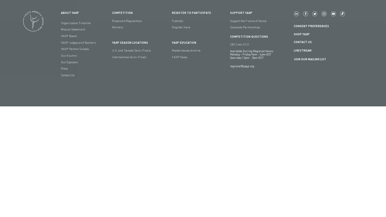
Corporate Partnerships (245, 27)
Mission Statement (73, 29)
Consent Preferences (311, 26)
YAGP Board (69, 36)
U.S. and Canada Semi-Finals (131, 50)
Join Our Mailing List (310, 59)
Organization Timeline (76, 23)
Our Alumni (69, 55)
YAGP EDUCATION (184, 42)
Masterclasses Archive (186, 50)
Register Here (181, 27)
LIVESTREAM (305, 50)
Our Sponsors (69, 62)
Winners (117, 27)
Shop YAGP (302, 34)
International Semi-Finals (129, 57)
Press (64, 68)
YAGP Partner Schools (75, 49)
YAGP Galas (179, 57)
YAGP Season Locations (130, 42)
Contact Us (67, 75)
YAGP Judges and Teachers (78, 42)
